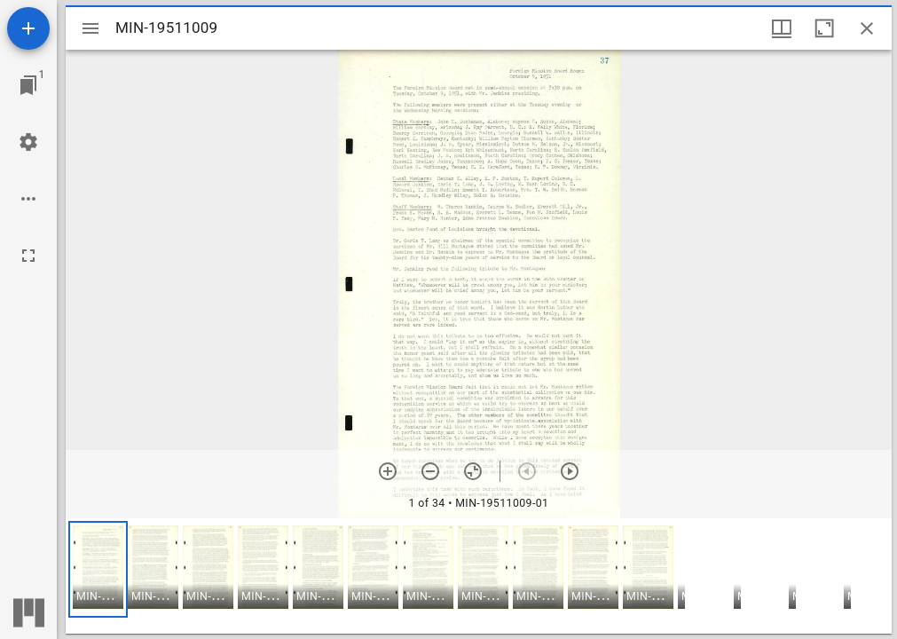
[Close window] (867, 28)
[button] (98, 569)
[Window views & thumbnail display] (781, 28)
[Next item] (569, 471)
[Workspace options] (28, 199)
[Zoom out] (430, 471)
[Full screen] (28, 255)
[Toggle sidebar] (90, 28)
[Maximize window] (824, 28)
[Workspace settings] (28, 142)
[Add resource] (28, 28)
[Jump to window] (28, 85)
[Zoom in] (387, 471)
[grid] (479, 576)
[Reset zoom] (473, 471)
